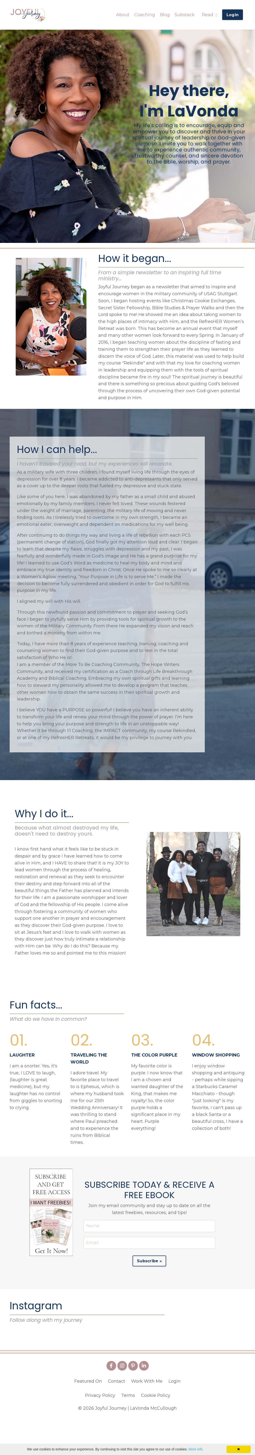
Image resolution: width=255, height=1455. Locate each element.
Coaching (144, 14)
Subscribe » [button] (149, 1262)
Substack (185, 14)
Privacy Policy (100, 1431)
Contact (116, 1417)
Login (175, 1417)
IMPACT (112, 731)
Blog (165, 14)
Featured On (88, 1417)
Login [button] (233, 14)
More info (196, 1449)
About (122, 14)
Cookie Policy (155, 1431)
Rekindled (184, 731)
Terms (128, 1431)
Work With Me (147, 1417)
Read (209, 14)
